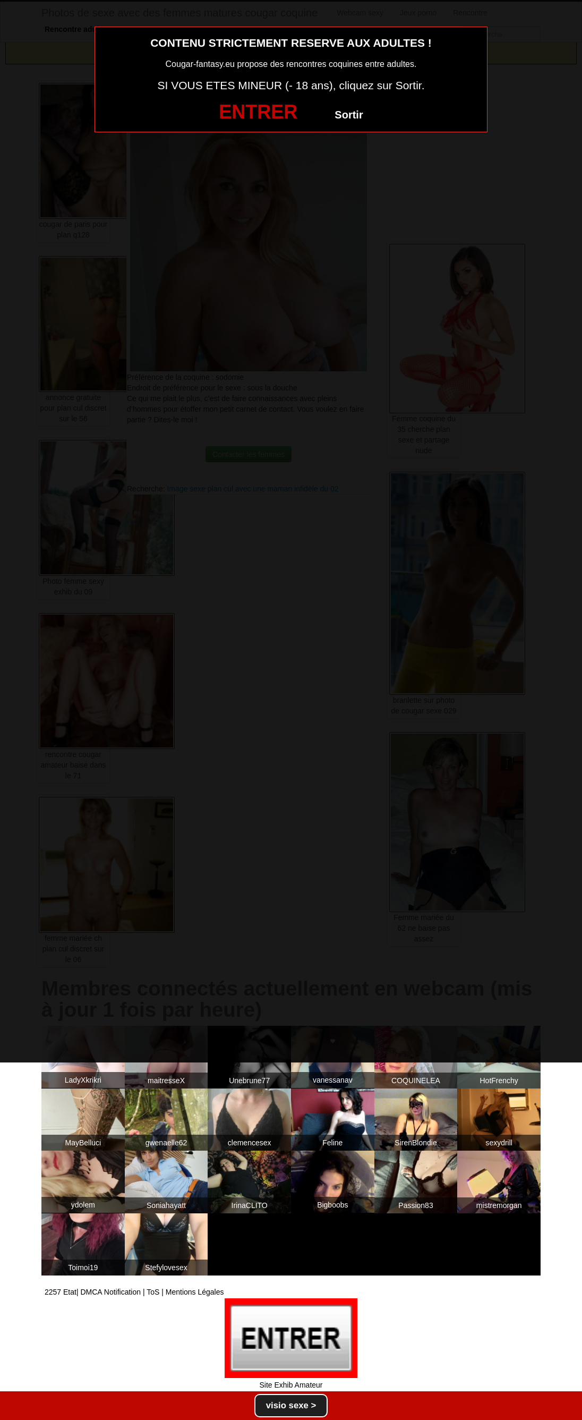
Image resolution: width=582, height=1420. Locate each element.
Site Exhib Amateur (290, 1385)
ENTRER (258, 112)
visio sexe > (291, 1405)
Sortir (349, 115)
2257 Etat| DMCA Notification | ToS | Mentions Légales (134, 1292)
